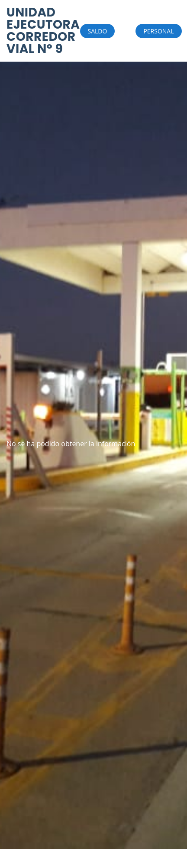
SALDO (97, 31)
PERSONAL (158, 31)
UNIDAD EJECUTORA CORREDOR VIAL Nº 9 (43, 30)
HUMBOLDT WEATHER (23, 405)
